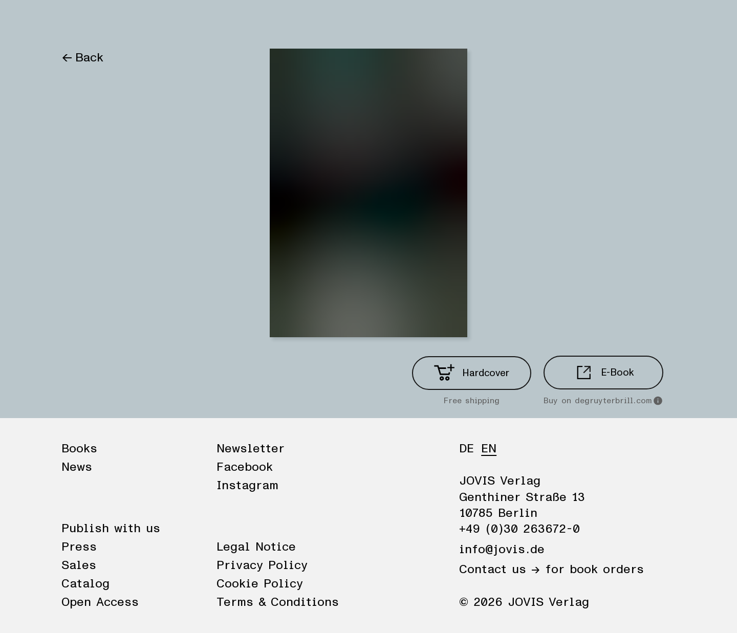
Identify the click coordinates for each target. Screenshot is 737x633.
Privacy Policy (262, 565)
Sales (78, 565)
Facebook (244, 467)
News (124, 21)
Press (79, 547)
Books (79, 21)
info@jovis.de (502, 549)
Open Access (100, 602)
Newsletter (250, 449)
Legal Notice (256, 547)
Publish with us (110, 528)
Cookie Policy (259, 584)
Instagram (247, 485)
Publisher (178, 21)
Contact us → (499, 569)
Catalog (85, 584)
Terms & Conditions (277, 602)
